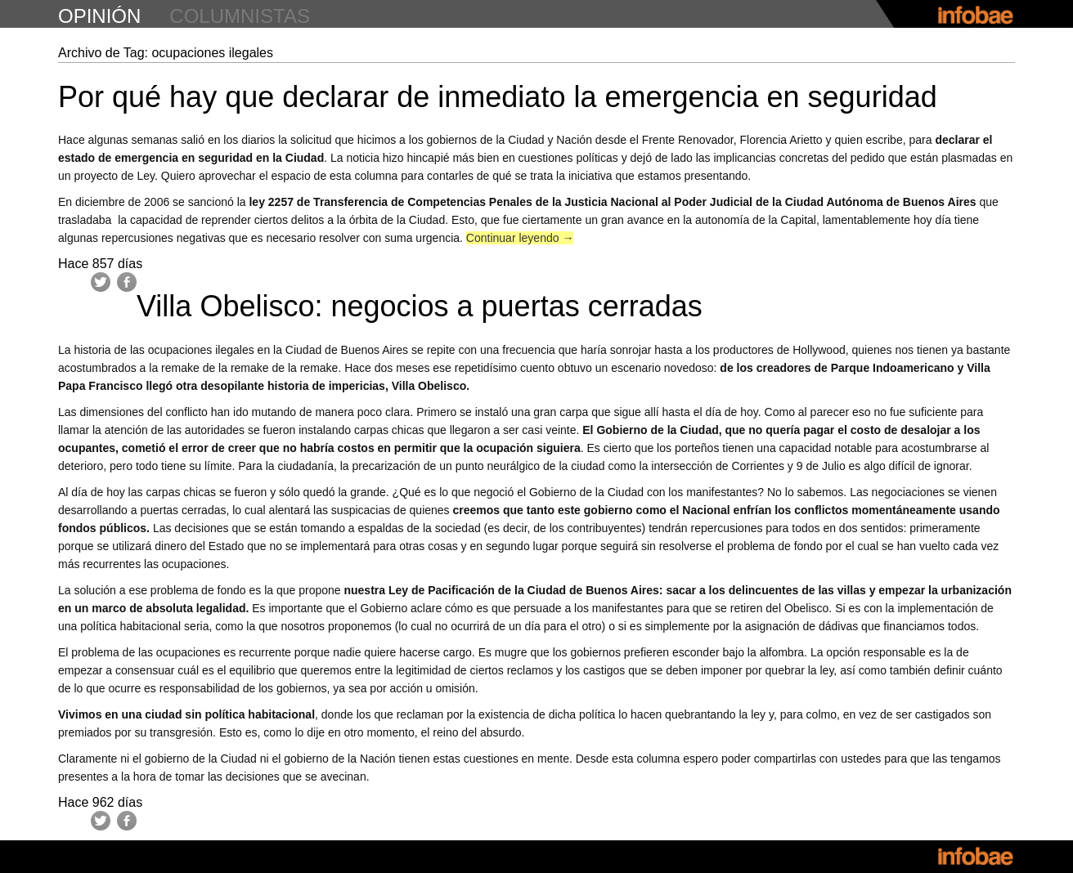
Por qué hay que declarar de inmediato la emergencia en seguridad (497, 97)
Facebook (127, 282)
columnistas (239, 16)
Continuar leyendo (520, 237)
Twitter (100, 282)
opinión (99, 16)
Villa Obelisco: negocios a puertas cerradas (420, 306)
